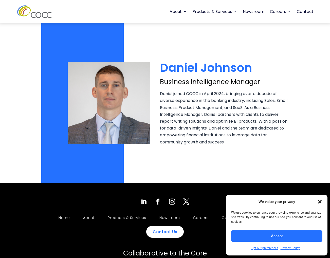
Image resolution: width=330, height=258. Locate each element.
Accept (277, 236)
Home (64, 217)
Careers (278, 11)
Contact (305, 11)
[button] (319, 201)
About (176, 11)
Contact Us (165, 232)
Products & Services (212, 11)
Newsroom (253, 11)
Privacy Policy (290, 248)
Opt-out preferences (264, 248)
